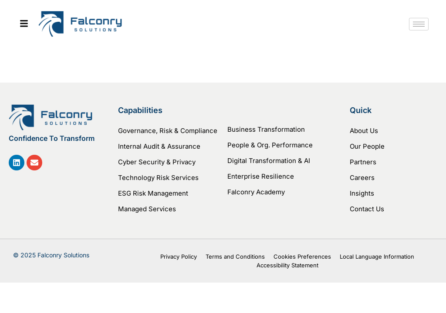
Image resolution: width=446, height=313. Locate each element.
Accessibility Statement (287, 265)
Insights (362, 193)
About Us (364, 131)
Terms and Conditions (235, 256)
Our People (367, 146)
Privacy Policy (178, 256)
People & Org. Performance (270, 145)
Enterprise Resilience (260, 176)
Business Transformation (266, 129)
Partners (363, 162)
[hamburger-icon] (419, 24)
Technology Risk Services (158, 177)
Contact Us (367, 209)
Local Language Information (377, 256)
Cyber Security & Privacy (157, 162)
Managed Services (147, 209)
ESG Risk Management (153, 193)
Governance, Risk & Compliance (167, 131)
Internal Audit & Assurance (159, 146)
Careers (362, 177)
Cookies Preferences (302, 256)
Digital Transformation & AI (268, 160)
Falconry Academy (256, 192)
